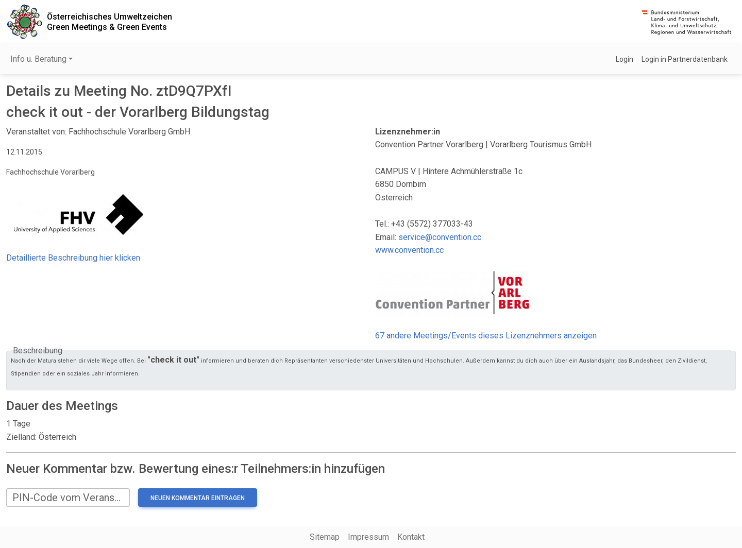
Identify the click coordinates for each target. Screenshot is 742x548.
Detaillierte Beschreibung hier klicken (73, 258)
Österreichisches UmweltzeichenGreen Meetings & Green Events (109, 21)
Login (624, 59)
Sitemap (325, 537)
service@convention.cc (439, 237)
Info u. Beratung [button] (38, 59)
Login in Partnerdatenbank (685, 59)
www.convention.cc (409, 250)
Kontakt (411, 537)
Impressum (368, 537)
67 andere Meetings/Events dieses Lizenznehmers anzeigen (486, 335)
